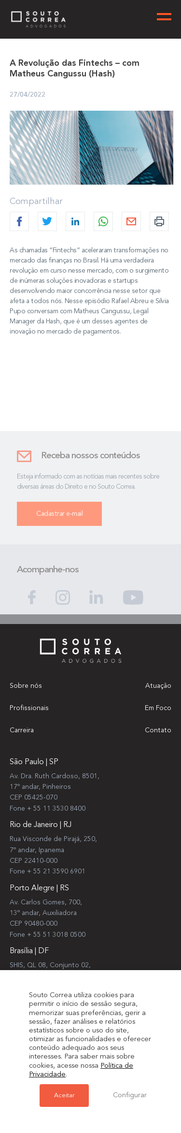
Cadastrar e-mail (59, 518)
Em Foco (158, 708)
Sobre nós (26, 686)
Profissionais (29, 708)
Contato (158, 730)
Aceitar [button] (64, 1095)
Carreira (22, 730)
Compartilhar (36, 201)
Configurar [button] (130, 1095)
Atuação (158, 686)
